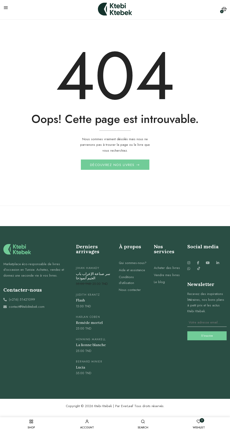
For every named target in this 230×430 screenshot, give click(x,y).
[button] (224, 9)
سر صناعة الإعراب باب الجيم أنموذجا (93, 276)
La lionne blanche (91, 345)
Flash (80, 301)
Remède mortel (89, 323)
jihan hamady (87, 269)
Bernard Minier (89, 362)
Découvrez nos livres (113, 165)
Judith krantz (88, 295)
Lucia (80, 368)
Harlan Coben (88, 318)
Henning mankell (91, 340)
